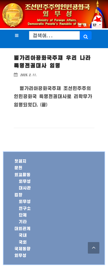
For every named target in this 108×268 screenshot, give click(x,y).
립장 (18, 194)
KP (95, 25)
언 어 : (84, 25)
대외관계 (22, 228)
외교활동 (22, 174)
